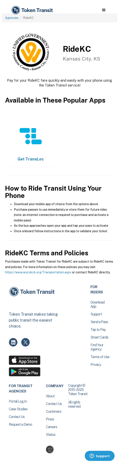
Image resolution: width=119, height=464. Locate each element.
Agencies (11, 18)
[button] (103, 10)
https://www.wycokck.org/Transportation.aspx (38, 272)
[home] (32, 10)
